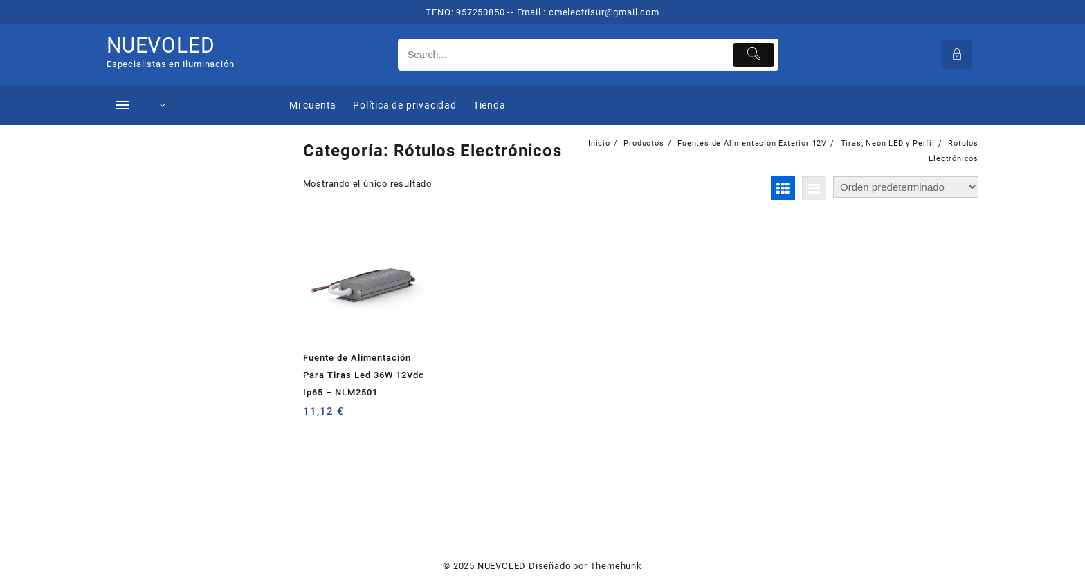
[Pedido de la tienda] (905, 187)
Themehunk (616, 566)
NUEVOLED (161, 45)
